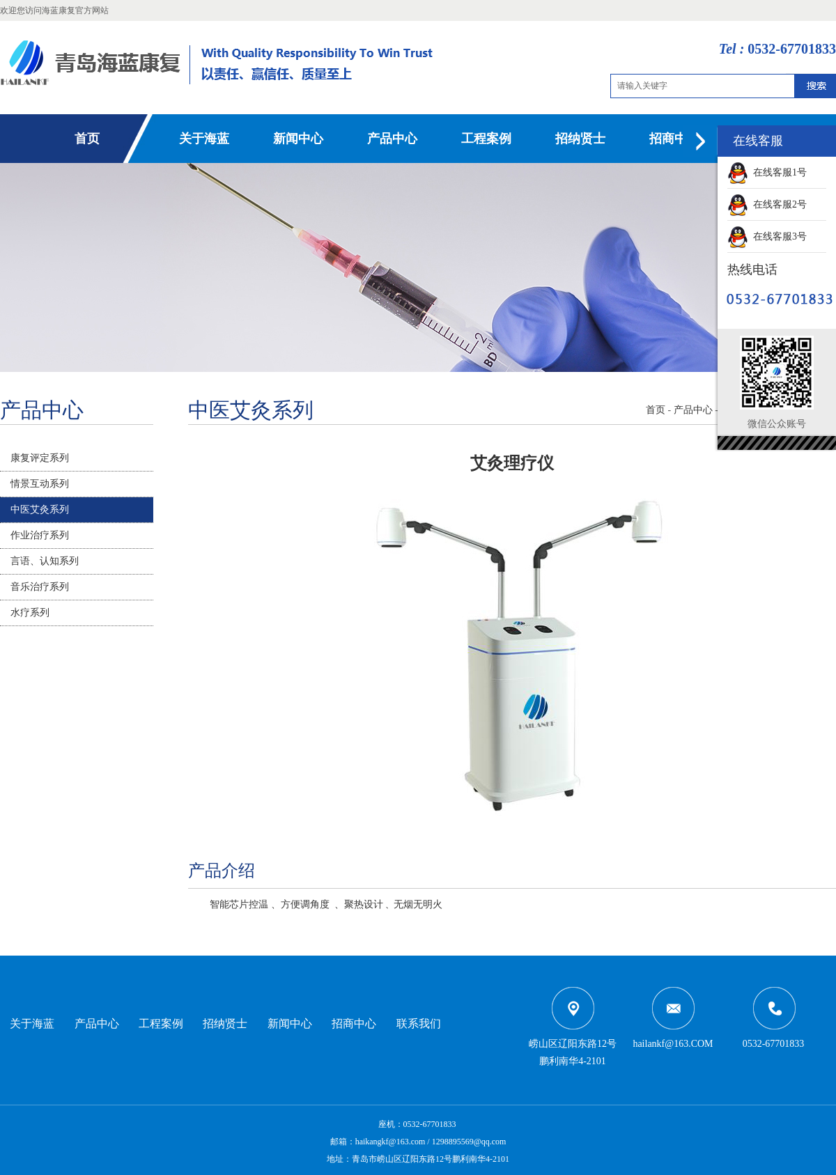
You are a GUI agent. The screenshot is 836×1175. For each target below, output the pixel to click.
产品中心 (392, 139)
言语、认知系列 (44, 561)
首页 (87, 139)
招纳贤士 (580, 139)
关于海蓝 (204, 139)
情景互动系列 (39, 483)
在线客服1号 (767, 172)
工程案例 (486, 139)
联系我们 (418, 1023)
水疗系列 (29, 612)
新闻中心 (298, 139)
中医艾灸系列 (39, 509)
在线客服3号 (767, 236)
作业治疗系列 (39, 535)
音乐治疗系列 (39, 587)
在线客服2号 (767, 204)
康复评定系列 (39, 458)
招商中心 (674, 139)
